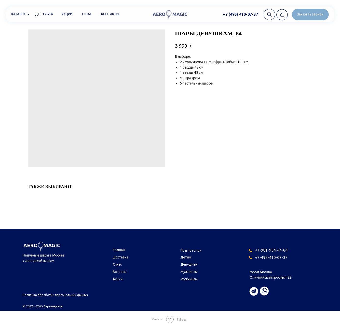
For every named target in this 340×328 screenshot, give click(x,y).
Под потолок (190, 250)
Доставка (44, 14)
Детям (185, 257)
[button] (310, 14)
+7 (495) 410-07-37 (240, 14)
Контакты (110, 14)
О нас (87, 14)
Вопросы (119, 272)
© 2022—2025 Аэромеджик (43, 306)
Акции (66, 14)
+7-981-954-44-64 (271, 250)
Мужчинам (189, 272)
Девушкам (188, 264)
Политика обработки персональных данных (55, 295)
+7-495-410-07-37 (271, 257)
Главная (119, 250)
